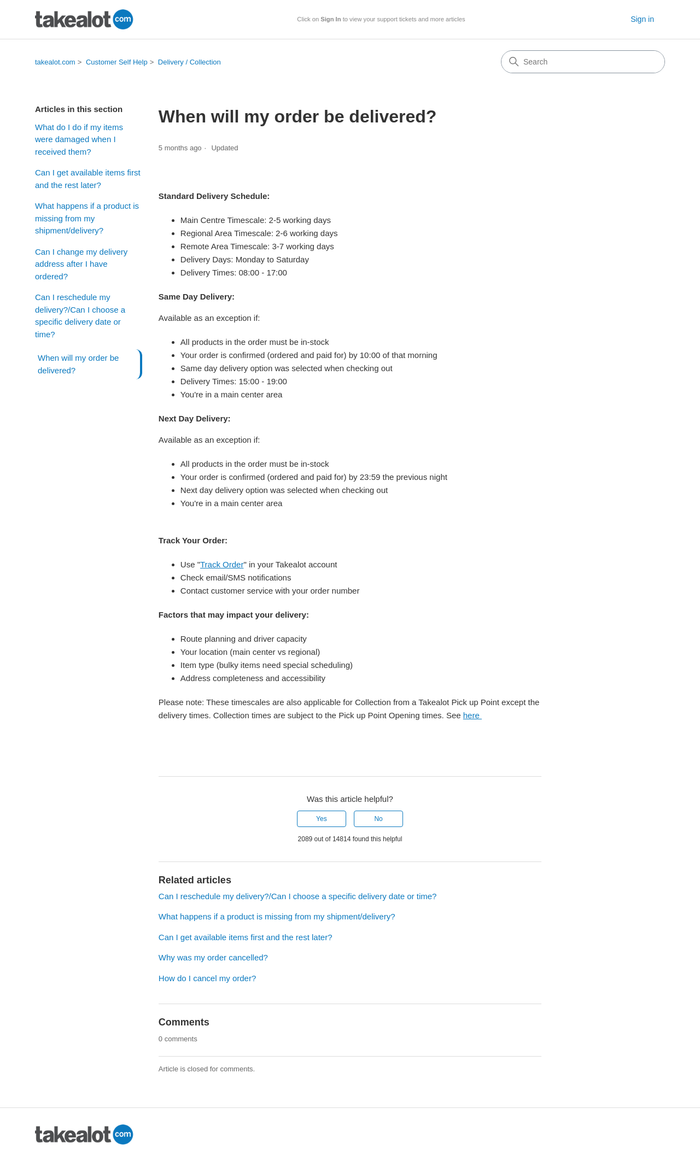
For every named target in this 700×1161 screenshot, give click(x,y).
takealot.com (55, 62)
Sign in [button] (642, 19)
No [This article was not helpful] (378, 819)
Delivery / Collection (189, 62)
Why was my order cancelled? (213, 957)
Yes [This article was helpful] (321, 819)
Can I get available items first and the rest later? (88, 179)
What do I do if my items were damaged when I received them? (79, 139)
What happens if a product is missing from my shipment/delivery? (87, 218)
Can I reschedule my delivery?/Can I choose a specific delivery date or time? (80, 315)
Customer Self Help (117, 62)
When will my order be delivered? (78, 364)
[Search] (582, 62)
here (472, 715)
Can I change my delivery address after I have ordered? (81, 264)
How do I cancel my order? (207, 978)
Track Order (221, 564)
